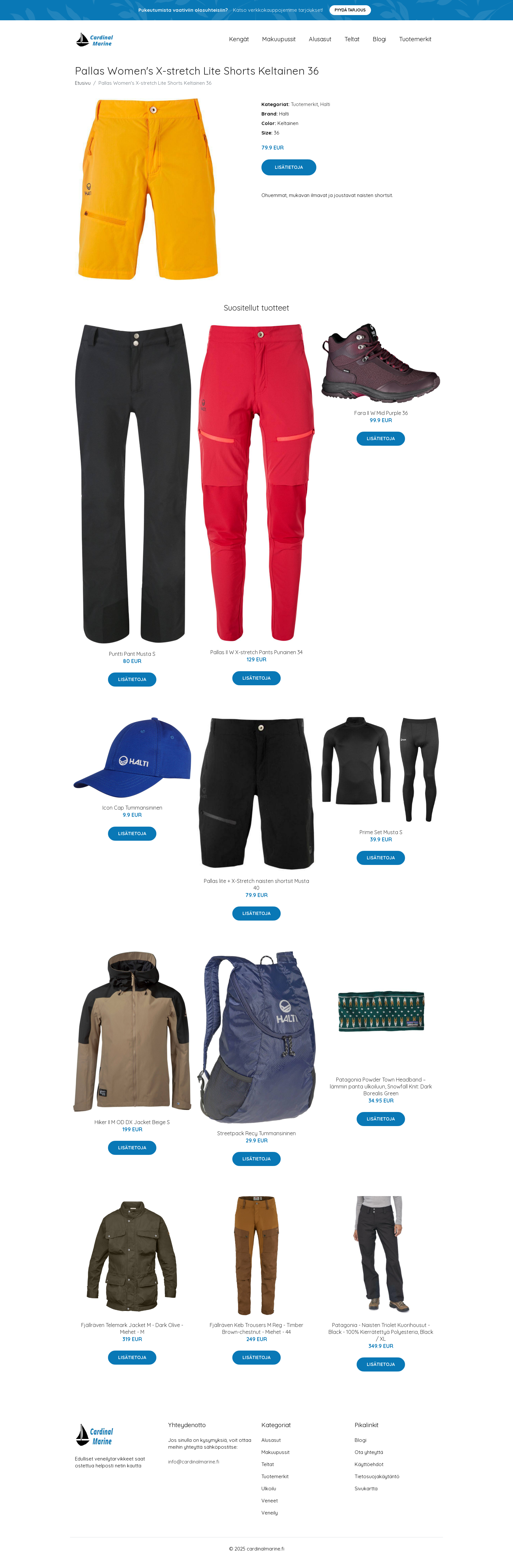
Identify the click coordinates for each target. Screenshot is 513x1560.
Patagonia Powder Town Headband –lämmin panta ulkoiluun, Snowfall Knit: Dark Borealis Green (381, 1086)
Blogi (379, 39)
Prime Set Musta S (381, 832)
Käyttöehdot (369, 1464)
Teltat (352, 39)
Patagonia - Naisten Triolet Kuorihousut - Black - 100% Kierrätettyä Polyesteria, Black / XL (380, 1332)
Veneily (269, 1513)
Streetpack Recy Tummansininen (256, 1133)
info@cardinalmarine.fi (193, 1462)
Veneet (269, 1500)
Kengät (239, 39)
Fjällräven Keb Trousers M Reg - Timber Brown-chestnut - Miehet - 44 (256, 1328)
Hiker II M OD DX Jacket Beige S (132, 1122)
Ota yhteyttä (369, 1452)
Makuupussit (279, 39)
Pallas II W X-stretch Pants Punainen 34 (256, 652)
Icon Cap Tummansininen (132, 807)
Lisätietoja (289, 167)
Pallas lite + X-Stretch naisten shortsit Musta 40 (256, 884)
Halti (325, 104)
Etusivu (83, 83)
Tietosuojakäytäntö (377, 1476)
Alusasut (320, 39)
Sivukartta (366, 1488)
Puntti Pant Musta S (132, 654)
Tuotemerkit (415, 39)
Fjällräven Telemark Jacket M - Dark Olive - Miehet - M (132, 1328)
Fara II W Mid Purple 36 (381, 413)
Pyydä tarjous (350, 10)
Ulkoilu (268, 1488)
